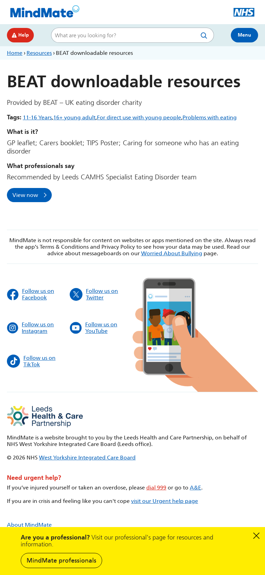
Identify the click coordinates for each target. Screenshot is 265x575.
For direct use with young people (139, 117)
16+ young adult (74, 117)
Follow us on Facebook (30, 294)
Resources (39, 53)
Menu (244, 35)
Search (205, 35)
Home (14, 53)
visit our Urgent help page (164, 501)
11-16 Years (37, 117)
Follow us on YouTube (93, 327)
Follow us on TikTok (31, 361)
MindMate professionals (61, 560)
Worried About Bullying (171, 253)
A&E (195, 487)
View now (25, 195)
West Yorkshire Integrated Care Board (87, 457)
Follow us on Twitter (94, 294)
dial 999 (156, 487)
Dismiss (256, 535)
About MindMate (29, 525)
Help (20, 35)
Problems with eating (210, 117)
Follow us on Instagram (30, 327)
